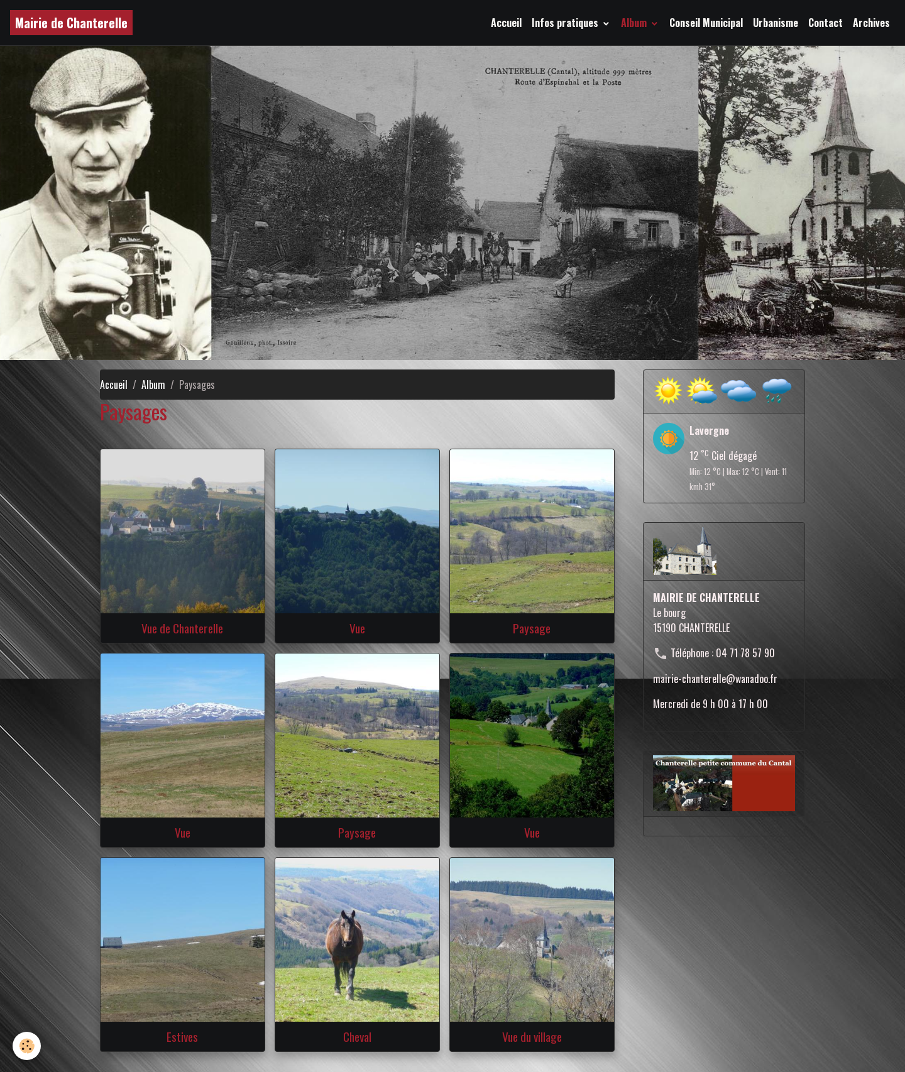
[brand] (71, 22)
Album (635, 22)
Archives (871, 22)
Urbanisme (775, 22)
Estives (182, 1036)
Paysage (532, 628)
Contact (825, 22)
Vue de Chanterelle (182, 628)
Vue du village (532, 1036)
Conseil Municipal (706, 22)
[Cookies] (27, 1046)
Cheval (357, 1036)
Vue (357, 628)
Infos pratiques (566, 22)
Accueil (506, 22)
